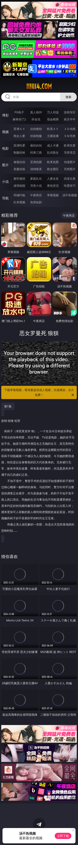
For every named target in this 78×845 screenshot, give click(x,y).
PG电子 (19, 112)
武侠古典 (70, 178)
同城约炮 (19, 195)
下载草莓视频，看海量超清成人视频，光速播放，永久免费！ (39, 392)
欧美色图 (53, 162)
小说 (5, 181)
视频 (5, 132)
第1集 (8, 406)
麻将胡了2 (19, 119)
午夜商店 (36, 195)
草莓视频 (53, 195)
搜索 (68, 97)
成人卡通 (53, 145)
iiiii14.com (39, 86)
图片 (5, 165)
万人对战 (53, 112)
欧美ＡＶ (53, 129)
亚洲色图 (36, 162)
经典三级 (36, 152)
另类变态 (70, 152)
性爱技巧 (70, 186)
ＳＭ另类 (70, 136)
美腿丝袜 (19, 169)
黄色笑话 (53, 186)
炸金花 (36, 119)
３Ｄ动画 (70, 129)
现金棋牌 (53, 119)
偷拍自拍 (36, 145)
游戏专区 (70, 112)
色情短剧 (36, 202)
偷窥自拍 (19, 162)
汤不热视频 (69, 195)
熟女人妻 (19, 136)
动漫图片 (70, 162)
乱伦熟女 (53, 152)
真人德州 (36, 112)
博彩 (5, 115)
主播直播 (53, 136)
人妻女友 (53, 178)
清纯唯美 (36, 169)
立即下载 (63, 836)
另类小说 (36, 186)
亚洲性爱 (19, 145)
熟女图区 (53, 169)
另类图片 (70, 169)
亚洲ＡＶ (19, 129)
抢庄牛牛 (70, 119)
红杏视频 (19, 202)
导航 (5, 198)
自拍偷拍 (36, 129)
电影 (5, 148)
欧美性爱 (70, 145)
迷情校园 (19, 186)
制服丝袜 (19, 152)
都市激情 (19, 178)
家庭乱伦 (36, 178)
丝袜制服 (36, 136)
